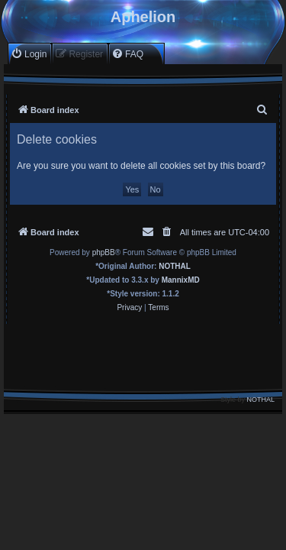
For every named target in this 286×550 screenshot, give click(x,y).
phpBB (103, 252)
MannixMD (181, 280)
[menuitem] (29, 54)
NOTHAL (175, 266)
